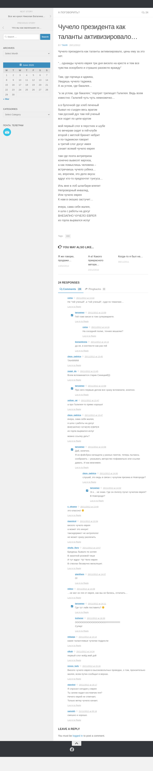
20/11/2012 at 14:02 (112, 502)
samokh (71, 725)
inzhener (79, 632)
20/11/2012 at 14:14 (88, 651)
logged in (78, 750)
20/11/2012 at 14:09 (86, 603)
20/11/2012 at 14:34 (85, 665)
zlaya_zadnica (74, 370)
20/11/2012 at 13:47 (90, 414)
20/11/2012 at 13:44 (85, 312)
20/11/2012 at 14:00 (109, 487)
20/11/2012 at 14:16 (100, 341)
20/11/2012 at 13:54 (89, 535)
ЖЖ (68, 250)
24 (145, 26)
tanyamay (79, 326)
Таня (64, 59)
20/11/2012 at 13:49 (89, 521)
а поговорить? (69, 26)
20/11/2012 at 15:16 (91, 680)
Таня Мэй (20, 11)
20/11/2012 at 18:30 (96, 632)
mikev (70, 603)
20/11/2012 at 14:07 (97, 588)
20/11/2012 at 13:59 (97, 327)
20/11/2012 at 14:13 (100, 356)
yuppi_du (72, 385)
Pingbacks (95, 303)
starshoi (71, 699)
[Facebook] (72, 763)
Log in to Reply (74, 321)
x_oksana (72, 520)
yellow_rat (72, 414)
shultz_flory (73, 562)
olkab (70, 665)
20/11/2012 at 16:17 (88, 699)
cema (70, 312)
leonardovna (81, 356)
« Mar (6, 113)
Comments (71, 303)
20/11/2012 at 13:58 (97, 400)
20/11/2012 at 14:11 (97, 618)
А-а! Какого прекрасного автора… (95, 274)
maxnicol (71, 535)
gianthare (79, 588)
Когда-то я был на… (130, 270)
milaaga (71, 651)
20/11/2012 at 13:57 (92, 562)
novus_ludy (73, 680)
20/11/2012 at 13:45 (94, 370)
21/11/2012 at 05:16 (88, 725)
